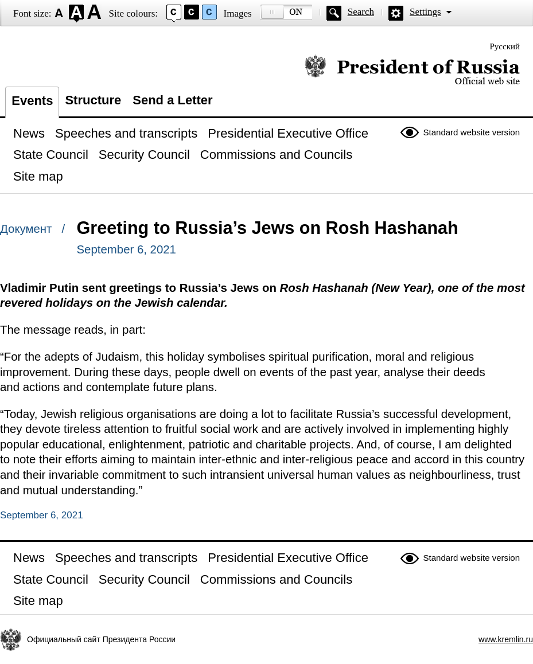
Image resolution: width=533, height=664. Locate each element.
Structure (93, 100)
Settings (425, 11)
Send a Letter (172, 100)
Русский (505, 46)
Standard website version (471, 132)
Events (32, 100)
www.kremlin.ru (505, 639)
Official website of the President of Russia (412, 70)
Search (361, 11)
